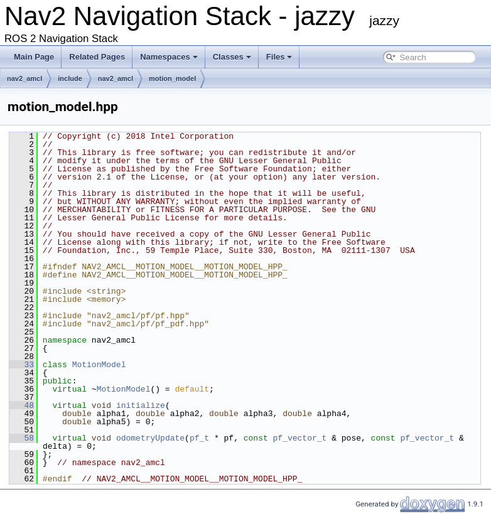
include (70, 78)
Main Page (34, 57)
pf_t (199, 438)
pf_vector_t (300, 438)
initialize (140, 405)
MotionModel (99, 364)
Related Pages (97, 57)
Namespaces (169, 57)
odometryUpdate (150, 438)
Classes (232, 57)
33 (21, 364)
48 (21, 405)
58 (21, 438)
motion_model (172, 78)
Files (279, 57)
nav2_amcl (24, 78)
